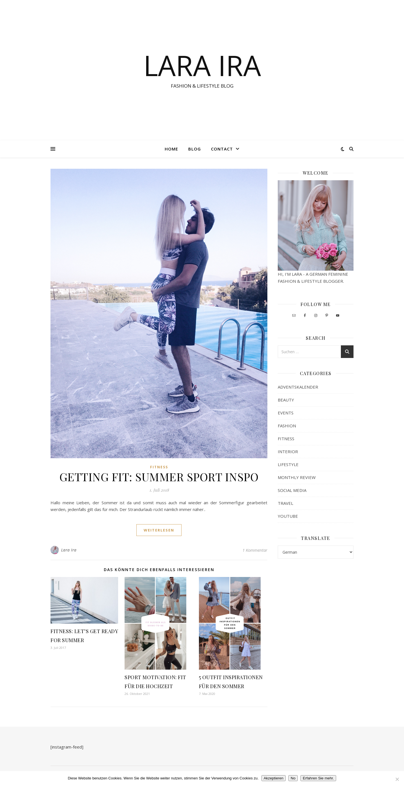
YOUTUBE (288, 516)
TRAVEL (285, 503)
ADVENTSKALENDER (298, 387)
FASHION (287, 425)
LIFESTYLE (288, 464)
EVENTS (285, 413)
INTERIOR (288, 451)
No (293, 778)
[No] (397, 779)
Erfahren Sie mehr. (318, 778)
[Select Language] (316, 552)
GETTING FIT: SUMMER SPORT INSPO (159, 476)
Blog (194, 149)
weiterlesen (159, 530)
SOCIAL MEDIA (292, 490)
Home (171, 149)
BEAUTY (286, 400)
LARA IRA (202, 65)
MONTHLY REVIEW (297, 477)
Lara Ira (69, 550)
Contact (222, 149)
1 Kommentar (254, 550)
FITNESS (159, 467)
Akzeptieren (273, 778)
